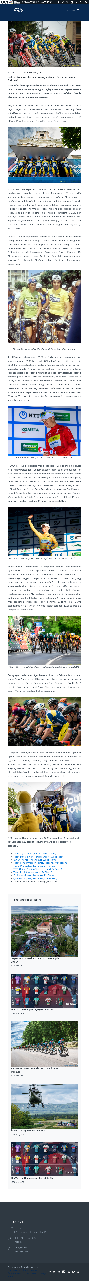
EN (73, 10)
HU (68, 10)
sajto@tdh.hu (22, 1251)
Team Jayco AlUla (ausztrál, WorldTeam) (34, 853)
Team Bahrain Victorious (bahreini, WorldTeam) (38, 856)
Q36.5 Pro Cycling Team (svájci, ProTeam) (35, 878)
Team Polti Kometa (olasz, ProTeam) (32, 872)
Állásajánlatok (15, 1273)
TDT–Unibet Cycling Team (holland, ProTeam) (37, 869)
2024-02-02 (14, 72)
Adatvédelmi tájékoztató (23, 1270)
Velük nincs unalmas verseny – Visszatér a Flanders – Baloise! (41, 79)
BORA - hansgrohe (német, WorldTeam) (34, 859)
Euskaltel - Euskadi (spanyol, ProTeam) (33, 875)
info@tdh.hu (21, 1247)
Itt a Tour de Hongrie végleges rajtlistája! (32, 1009)
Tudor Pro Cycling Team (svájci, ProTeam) (35, 866)
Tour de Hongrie (32, 72)
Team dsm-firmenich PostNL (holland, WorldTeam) (40, 862)
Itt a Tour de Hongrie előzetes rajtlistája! (32, 1178)
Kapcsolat (32, 1273)
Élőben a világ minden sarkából (28, 1130)
